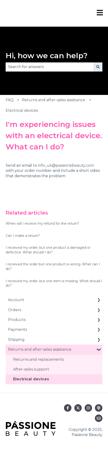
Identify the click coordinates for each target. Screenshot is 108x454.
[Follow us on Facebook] (67, 408)
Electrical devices (22, 110)
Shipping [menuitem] (16, 339)
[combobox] (49, 66)
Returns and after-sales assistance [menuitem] (39, 349)
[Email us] (98, 418)
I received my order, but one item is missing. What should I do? (54, 283)
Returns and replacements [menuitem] (38, 359)
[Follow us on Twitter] (78, 408)
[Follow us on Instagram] (88, 408)
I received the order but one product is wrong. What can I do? (53, 266)
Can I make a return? (23, 236)
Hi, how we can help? (47, 55)
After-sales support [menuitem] (31, 369)
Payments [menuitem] (17, 329)
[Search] (97, 66)
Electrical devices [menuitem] (31, 379)
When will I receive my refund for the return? (42, 223)
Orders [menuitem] (14, 310)
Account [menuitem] (16, 300)
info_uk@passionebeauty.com (66, 165)
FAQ (10, 100)
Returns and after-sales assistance (53, 100)
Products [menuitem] (17, 319)
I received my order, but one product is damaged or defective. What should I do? (48, 249)
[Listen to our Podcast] (98, 408)
